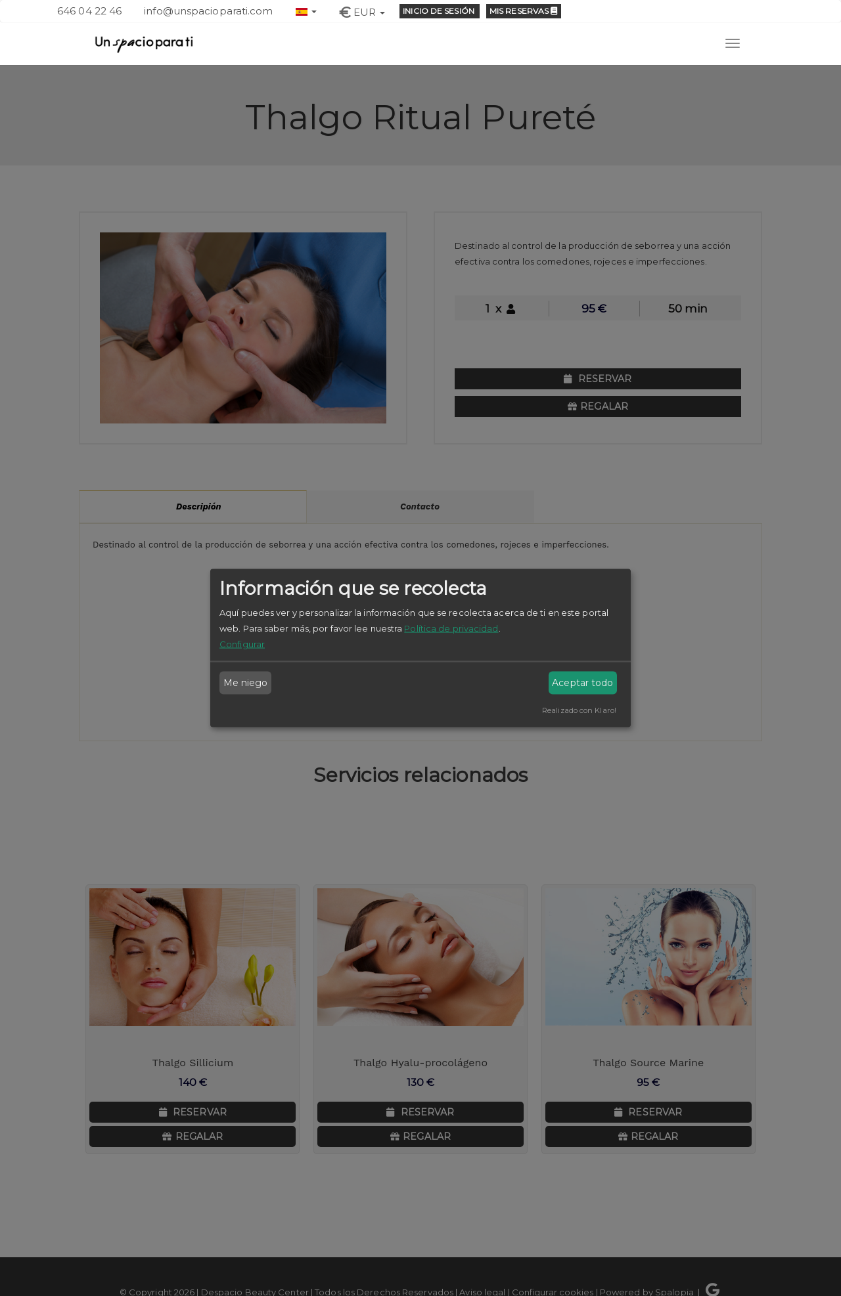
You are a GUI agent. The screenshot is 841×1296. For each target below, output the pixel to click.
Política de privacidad (451, 627)
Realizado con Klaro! (579, 709)
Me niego (245, 683)
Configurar (242, 643)
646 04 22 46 (89, 11)
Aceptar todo (582, 683)
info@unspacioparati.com (208, 11)
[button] (306, 10)
